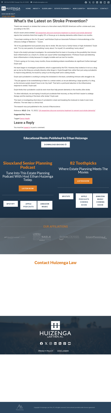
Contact (104, 8)
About (36, 8)
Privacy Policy (45, 351)
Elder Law (47, 8)
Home (28, 8)
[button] (84, 200)
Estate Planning (62, 8)
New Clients (79, 8)
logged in (26, 127)
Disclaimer (63, 351)
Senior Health (25, 119)
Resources (92, 8)
